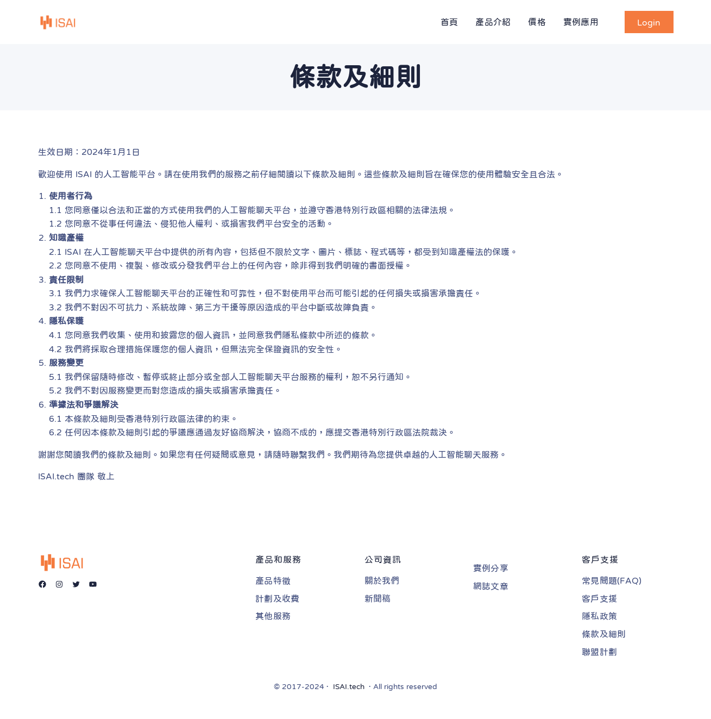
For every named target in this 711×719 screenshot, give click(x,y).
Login (648, 22)
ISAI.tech (348, 686)
